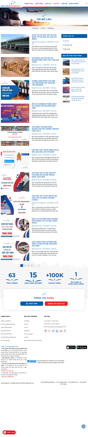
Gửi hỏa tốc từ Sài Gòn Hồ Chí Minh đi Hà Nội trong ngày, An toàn (44, 175)
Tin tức (56, 3)
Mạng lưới (27, 330)
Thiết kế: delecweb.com (27, 383)
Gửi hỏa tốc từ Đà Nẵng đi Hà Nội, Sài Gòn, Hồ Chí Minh (45, 151)
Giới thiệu (39, 3)
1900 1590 (32, 304)
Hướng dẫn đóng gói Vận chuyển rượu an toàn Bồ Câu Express (43, 83)
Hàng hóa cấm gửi (6, 330)
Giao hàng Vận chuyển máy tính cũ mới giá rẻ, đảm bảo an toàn (44, 244)
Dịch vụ (48, 3)
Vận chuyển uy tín (73, 382)
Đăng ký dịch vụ (56, 304)
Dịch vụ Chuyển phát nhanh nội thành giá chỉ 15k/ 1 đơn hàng (45, 221)
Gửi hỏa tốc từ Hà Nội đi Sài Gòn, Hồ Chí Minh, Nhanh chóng (44, 198)
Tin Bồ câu (53, 65)
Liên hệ (64, 3)
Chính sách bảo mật (6, 334)
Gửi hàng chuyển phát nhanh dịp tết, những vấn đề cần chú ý (45, 129)
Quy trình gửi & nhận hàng (8, 324)
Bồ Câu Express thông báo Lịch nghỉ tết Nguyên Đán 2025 (44, 106)
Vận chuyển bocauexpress (48, 382)
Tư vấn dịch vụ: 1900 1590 (51, 321)
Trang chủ (28, 3)
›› (38, 265)
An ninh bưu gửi (5, 340)
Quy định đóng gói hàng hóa (8, 337)
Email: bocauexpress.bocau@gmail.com (55, 327)
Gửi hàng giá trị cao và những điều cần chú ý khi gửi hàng (45, 60)
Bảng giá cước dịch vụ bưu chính (33, 340)
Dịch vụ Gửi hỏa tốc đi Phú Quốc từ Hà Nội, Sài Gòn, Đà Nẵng (44, 37)
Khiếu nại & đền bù (6, 321)
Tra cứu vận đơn (28, 334)
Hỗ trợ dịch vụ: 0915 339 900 (51, 324)
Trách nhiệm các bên (6, 327)
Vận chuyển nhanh (62, 382)
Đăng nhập (73, 3)
